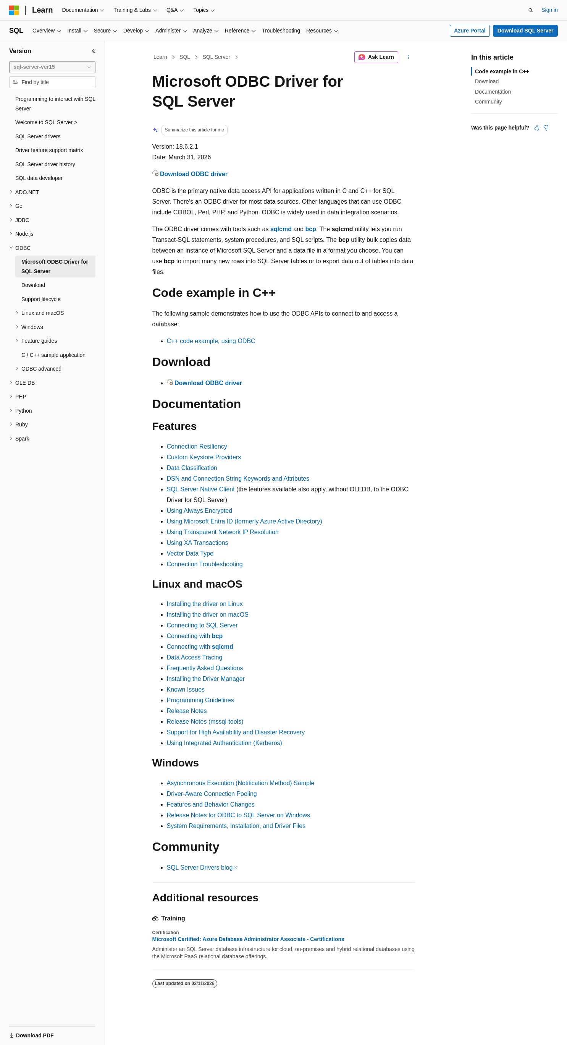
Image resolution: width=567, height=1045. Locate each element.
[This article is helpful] (536, 127)
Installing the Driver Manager (206, 679)
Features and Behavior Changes (211, 804)
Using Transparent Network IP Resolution (223, 532)
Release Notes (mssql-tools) (205, 721)
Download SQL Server (526, 31)
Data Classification (192, 468)
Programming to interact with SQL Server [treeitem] (55, 104)
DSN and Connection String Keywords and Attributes (238, 478)
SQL (184, 57)
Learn (160, 57)
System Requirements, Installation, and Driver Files (236, 826)
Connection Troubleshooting (205, 564)
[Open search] (530, 10)
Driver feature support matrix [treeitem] (49, 150)
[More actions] (408, 57)
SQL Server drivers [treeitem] (38, 136)
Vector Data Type (190, 553)
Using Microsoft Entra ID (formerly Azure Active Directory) (244, 521)
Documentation (493, 92)
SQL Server (216, 57)
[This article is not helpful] (546, 127)
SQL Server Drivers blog (200, 867)
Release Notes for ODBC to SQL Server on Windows (238, 815)
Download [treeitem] (33, 285)
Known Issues (186, 689)
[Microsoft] (14, 10)
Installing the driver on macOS (208, 614)
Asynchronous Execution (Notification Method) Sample (241, 783)
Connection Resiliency (197, 446)
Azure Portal (469, 31)
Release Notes (187, 711)
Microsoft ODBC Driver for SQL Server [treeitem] (54, 266)
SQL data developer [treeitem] (39, 178)
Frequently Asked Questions (205, 668)
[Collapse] (94, 51)
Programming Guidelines (200, 700)
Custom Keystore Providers (204, 457)
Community (488, 102)
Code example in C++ (502, 71)
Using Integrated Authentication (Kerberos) (224, 743)
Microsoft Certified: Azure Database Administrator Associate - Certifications (248, 939)
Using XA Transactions (197, 543)
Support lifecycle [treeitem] (41, 299)
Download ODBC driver (194, 174)
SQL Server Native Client (201, 489)
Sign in (549, 10)
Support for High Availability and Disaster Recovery (236, 732)
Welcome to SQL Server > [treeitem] (46, 122)
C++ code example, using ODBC (211, 341)
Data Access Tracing (195, 657)
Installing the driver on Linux (205, 604)
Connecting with (195, 636)
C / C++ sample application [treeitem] (53, 355)
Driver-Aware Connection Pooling (212, 794)
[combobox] (52, 67)
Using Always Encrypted (200, 510)
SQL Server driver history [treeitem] (45, 164)
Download (487, 81)
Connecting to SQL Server (202, 625)
